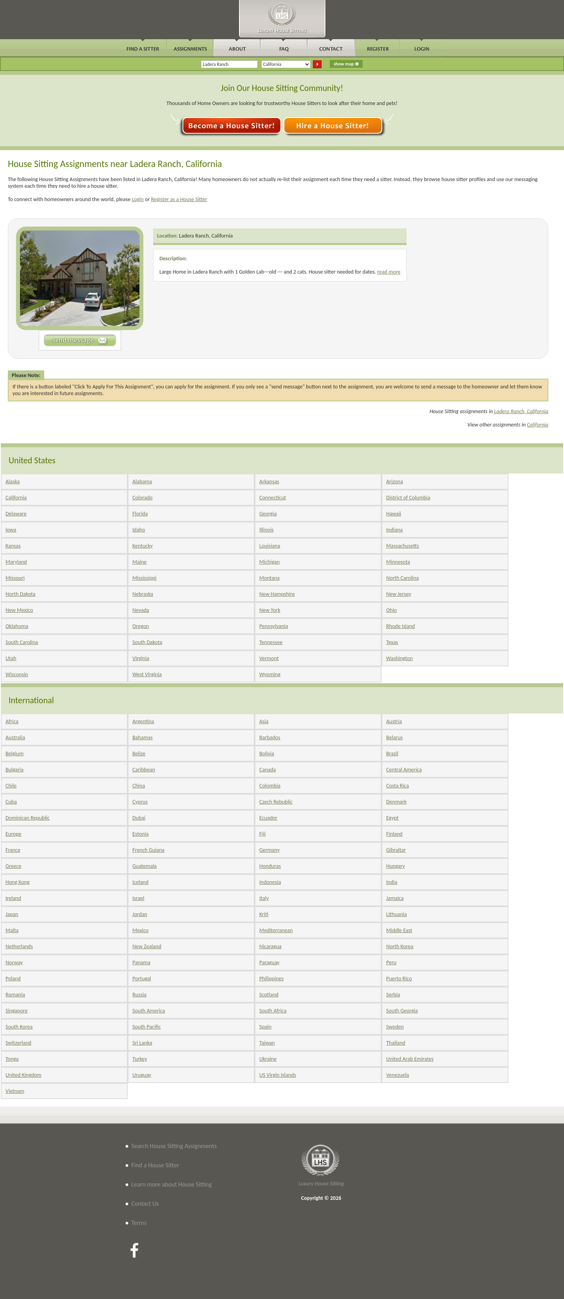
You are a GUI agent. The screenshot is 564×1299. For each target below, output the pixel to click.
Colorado (142, 497)
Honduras (270, 866)
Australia (15, 737)
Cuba (11, 801)
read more (388, 272)
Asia (264, 721)
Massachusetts (402, 545)
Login (137, 199)
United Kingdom (23, 1075)
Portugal (141, 978)
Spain (265, 1026)
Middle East (399, 930)
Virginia (140, 658)
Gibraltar (396, 850)
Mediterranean (276, 930)
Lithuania (396, 914)
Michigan (269, 562)
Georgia (268, 513)
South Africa (272, 1010)
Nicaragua (270, 946)
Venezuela (397, 1075)
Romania (15, 994)
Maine (139, 562)
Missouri (15, 578)
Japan (11, 914)
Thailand (395, 1043)
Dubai (138, 818)
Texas (392, 642)
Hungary (395, 866)
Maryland (16, 562)
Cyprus (140, 801)
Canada (267, 769)
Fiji (262, 834)
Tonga (11, 1059)
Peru (391, 962)
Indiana (394, 529)
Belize (138, 753)
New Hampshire (277, 594)
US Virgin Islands (277, 1075)
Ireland (13, 898)
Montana (269, 578)
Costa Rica (397, 785)
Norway (14, 962)
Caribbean (143, 769)
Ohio (391, 610)
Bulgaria (14, 769)
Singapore (16, 1010)
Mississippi (144, 578)
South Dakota (147, 642)
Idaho (138, 529)
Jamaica (395, 898)
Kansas (13, 545)
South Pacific (146, 1026)
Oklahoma (16, 626)
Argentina (143, 721)
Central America (404, 769)
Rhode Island (400, 626)
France (12, 850)
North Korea (399, 946)
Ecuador (268, 818)
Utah (10, 658)
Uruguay (141, 1075)
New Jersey (398, 594)
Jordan (139, 914)
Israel (138, 898)
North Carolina (402, 578)
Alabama (142, 481)
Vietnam (14, 1091)
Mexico (140, 930)
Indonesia (270, 882)
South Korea (19, 1026)
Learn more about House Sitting (171, 1184)
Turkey (139, 1059)
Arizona (394, 481)
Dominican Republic (27, 818)
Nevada (140, 610)
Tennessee (270, 642)
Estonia (140, 834)
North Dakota (20, 594)
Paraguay (269, 962)
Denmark (396, 801)
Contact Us (145, 1203)
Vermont (269, 658)
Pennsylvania (273, 626)
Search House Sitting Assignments (174, 1146)
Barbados (269, 737)
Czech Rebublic (276, 801)
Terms (138, 1222)
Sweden (395, 1026)
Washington (399, 658)
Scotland (268, 994)
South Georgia (402, 1010)
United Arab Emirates (410, 1059)
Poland (13, 978)
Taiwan (267, 1043)
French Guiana (148, 850)
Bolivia (266, 753)
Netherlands (19, 946)
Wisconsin (16, 674)
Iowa (10, 529)
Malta (11, 930)
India (391, 882)
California (537, 424)
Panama (141, 962)
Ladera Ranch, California (206, 235)
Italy (264, 898)
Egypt (392, 818)
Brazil (392, 753)
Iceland (140, 882)
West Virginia (147, 674)
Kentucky (142, 545)
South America (148, 1010)
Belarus (394, 737)
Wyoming (269, 674)
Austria (394, 721)
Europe (13, 834)
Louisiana (269, 545)
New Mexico (19, 610)
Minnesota (398, 562)
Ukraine (268, 1059)
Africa (11, 721)
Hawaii (393, 513)
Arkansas (269, 481)
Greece (13, 866)
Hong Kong (17, 882)
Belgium (14, 753)
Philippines (271, 978)
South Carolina (21, 642)
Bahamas (142, 737)
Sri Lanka (142, 1043)
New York (269, 610)
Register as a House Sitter (179, 199)
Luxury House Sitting (321, 1183)
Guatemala (144, 866)
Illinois (266, 529)
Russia (139, 994)
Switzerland (18, 1043)
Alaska (12, 481)
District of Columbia (408, 497)
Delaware (16, 513)
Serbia (393, 994)
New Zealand (146, 946)
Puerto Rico (399, 978)
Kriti (263, 914)
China (138, 785)
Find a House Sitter (155, 1165)
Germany (269, 850)
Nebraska (142, 594)
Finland (394, 834)
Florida (140, 513)
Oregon (140, 626)
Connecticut (272, 497)
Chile (10, 785)
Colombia (269, 785)
